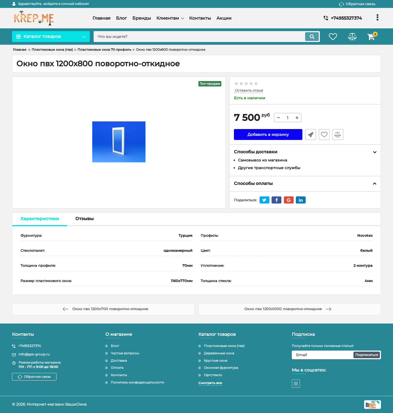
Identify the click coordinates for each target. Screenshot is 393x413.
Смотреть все (210, 383)
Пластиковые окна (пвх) (224, 346)
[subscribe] (336, 355)
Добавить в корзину (268, 134)
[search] (207, 36)
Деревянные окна (219, 353)
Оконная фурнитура (221, 368)
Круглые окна (215, 360)
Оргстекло (213, 375)
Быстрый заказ (310, 134)
